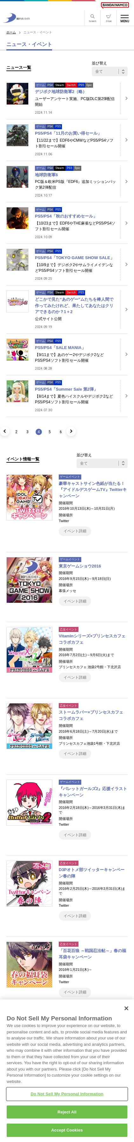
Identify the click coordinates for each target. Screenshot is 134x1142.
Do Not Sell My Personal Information (66, 1095)
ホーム (11, 32)
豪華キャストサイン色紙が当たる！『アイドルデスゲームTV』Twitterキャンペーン (93, 490)
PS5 (81, 85)
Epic (89, 85)
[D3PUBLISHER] (16, 21)
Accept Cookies (67, 1132)
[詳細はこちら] (124, 98)
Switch (71, 85)
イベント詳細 (75, 531)
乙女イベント (68, 629)
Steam (59, 85)
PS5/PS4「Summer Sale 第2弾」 (66, 389)
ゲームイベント (70, 476)
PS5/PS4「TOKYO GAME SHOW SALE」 (74, 257)
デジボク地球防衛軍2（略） (61, 91)
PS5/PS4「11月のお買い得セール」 (68, 133)
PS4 (50, 85)
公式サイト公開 (48, 319)
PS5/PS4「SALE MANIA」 (60, 347)
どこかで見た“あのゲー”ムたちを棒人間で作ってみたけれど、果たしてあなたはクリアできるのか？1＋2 (74, 305)
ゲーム (40, 85)
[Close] (126, 1010)
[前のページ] (5, 431)
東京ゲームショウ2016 (80, 566)
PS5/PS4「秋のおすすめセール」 (66, 216)
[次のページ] (71, 431)
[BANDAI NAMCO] (115, 5)
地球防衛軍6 (46, 174)
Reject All (67, 1114)
